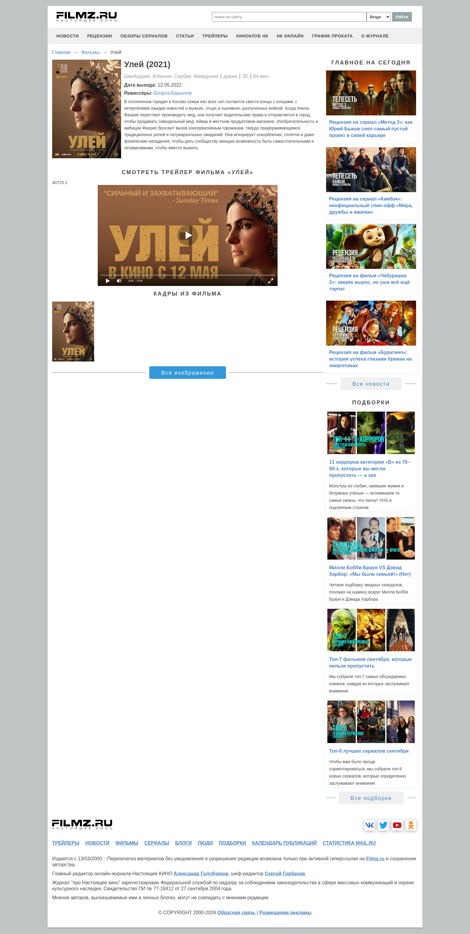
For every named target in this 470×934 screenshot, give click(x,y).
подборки (232, 843)
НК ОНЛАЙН (290, 36)
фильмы (126, 843)
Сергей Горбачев (285, 873)
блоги (183, 843)
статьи (185, 36)
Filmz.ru (375, 858)
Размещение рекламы (285, 912)
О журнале (375, 36)
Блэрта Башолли (173, 93)
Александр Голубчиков (201, 873)
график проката (332, 36)
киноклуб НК (252, 36)
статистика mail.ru (349, 843)
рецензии (99, 36)
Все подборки (371, 798)
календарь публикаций (284, 843)
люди (205, 843)
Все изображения (187, 373)
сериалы (156, 843)
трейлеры (215, 36)
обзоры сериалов (144, 36)
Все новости (371, 384)
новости (67, 36)
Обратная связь (236, 912)
